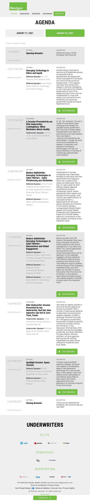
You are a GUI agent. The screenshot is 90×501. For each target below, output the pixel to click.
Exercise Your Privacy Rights (63, 488)
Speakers (36, 14)
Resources (24, 14)
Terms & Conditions (39, 485)
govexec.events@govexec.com (60, 483)
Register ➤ (45, 498)
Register (59, 14)
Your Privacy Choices (24, 488)
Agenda (14, 14)
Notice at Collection (43, 488)
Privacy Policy (53, 485)
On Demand (47, 14)
